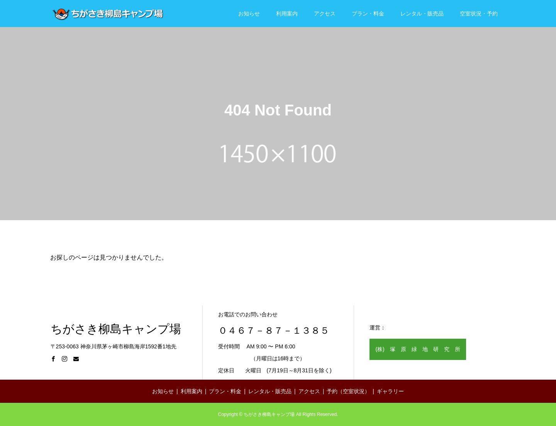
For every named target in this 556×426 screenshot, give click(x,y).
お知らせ (249, 13)
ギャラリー (390, 391)
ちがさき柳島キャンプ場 (116, 329)
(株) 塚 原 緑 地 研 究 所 (417, 349)
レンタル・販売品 (422, 13)
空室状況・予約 (479, 13)
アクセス (325, 13)
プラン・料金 (368, 13)
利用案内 (287, 13)
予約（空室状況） (348, 391)
